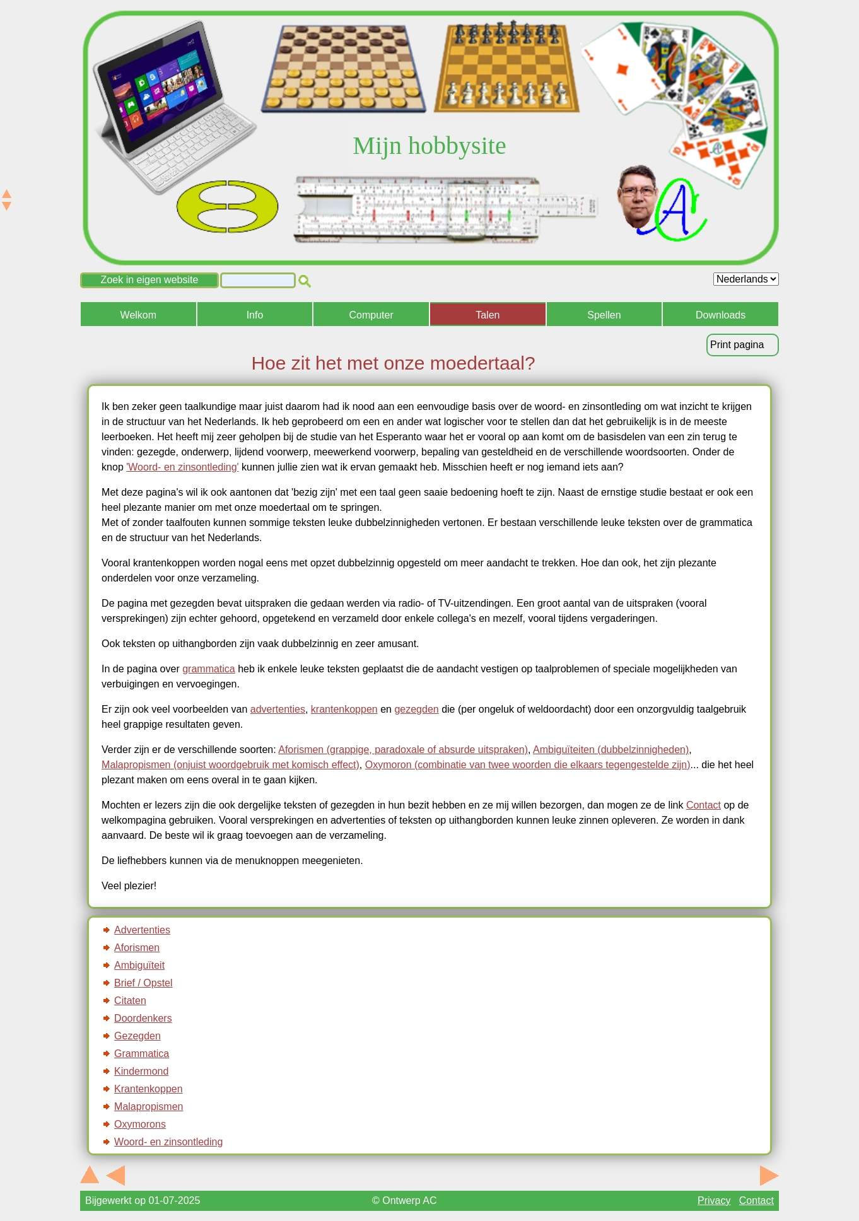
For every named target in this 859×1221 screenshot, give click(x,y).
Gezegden (137, 1036)
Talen (488, 315)
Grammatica (141, 1053)
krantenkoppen (344, 709)
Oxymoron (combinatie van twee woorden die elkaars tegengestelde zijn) (528, 764)
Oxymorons (140, 1124)
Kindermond (141, 1071)
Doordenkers (143, 1018)
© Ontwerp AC (404, 1200)
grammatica (208, 668)
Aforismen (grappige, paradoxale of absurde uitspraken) (403, 749)
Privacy (714, 1200)
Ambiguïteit (139, 965)
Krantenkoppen (148, 1089)
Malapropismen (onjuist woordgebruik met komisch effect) (230, 764)
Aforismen (137, 947)
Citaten (130, 1000)
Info (255, 315)
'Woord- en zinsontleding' (182, 467)
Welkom (138, 315)
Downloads (720, 315)
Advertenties (142, 930)
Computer (371, 315)
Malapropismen (148, 1106)
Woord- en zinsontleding (168, 1141)
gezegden (416, 709)
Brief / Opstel (143, 983)
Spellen (604, 315)
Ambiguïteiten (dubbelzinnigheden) (611, 749)
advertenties (277, 709)
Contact (703, 805)
